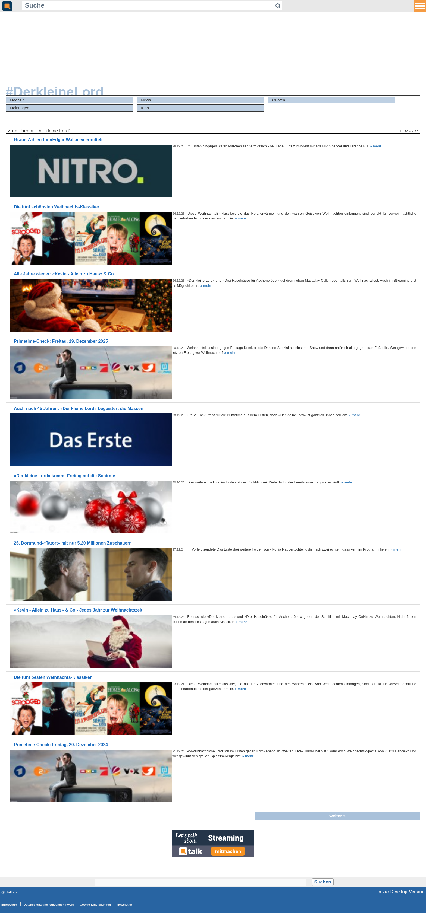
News (146, 100)
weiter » (337, 816)
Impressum (9, 904)
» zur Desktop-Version (402, 891)
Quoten (278, 100)
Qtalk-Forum (10, 892)
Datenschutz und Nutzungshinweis (49, 904)
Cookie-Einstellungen (95, 904)
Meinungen (19, 108)
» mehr (375, 146)
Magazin (17, 100)
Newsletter (124, 904)
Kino (145, 108)
